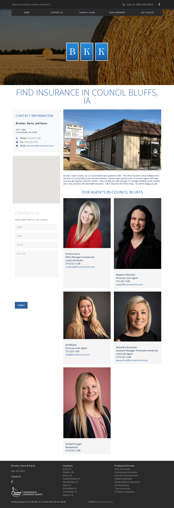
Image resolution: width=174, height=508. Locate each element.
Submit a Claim (87, 12)
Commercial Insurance (125, 472)
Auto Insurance (122, 468)
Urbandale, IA (70, 491)
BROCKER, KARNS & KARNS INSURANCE (31, 4)
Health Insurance (123, 478)
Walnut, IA (68, 494)
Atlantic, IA (68, 472)
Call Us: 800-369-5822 (139, 4)
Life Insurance (121, 485)
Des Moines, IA (70, 481)
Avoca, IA (67, 475)
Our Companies (117, 12)
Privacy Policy (101, 502)
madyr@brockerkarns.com (129, 284)
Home (26, 12)
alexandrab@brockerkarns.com (40, 145)
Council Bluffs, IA (71, 478)
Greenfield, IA (69, 488)
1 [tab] (112, 167)
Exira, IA (67, 485)
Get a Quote (147, 12)
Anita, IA (67, 468)
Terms (110, 502)
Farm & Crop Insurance (126, 475)
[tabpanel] (112, 139)
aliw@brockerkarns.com (77, 354)
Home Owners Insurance (127, 481)
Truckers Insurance (124, 491)
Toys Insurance (122, 488)
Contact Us (57, 12)
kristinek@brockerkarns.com (80, 266)
